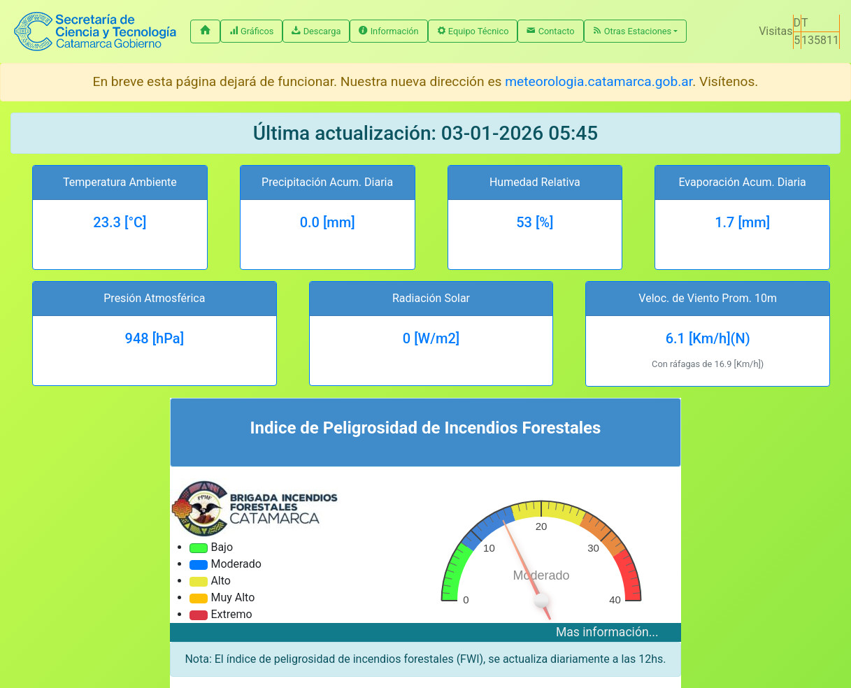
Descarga (316, 31)
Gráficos (251, 31)
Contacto (550, 31)
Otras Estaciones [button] (632, 31)
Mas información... (607, 632)
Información (388, 31)
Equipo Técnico (473, 31)
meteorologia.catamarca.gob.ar (598, 81)
